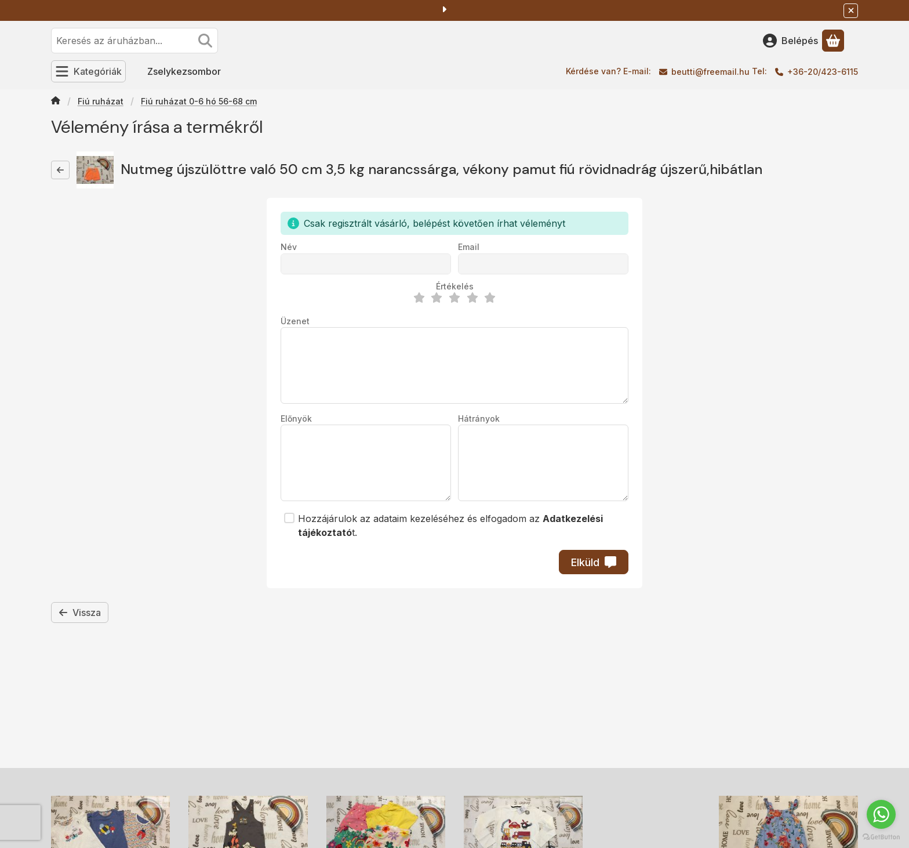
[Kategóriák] (88, 71)
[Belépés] (790, 41)
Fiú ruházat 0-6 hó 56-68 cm (199, 101)
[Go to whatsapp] (881, 814)
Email (468, 247)
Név (289, 247)
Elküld (593, 562)
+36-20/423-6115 (822, 72)
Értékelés (455, 286)
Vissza (80, 612)
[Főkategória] (55, 101)
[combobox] (134, 40)
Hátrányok (479, 418)
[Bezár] (850, 10)
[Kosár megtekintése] (833, 41)
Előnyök (296, 418)
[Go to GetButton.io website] (881, 836)
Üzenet (295, 321)
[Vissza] (60, 170)
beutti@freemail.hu (710, 72)
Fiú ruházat (100, 101)
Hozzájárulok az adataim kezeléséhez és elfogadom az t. (450, 525)
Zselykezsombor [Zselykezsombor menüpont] (184, 71)
